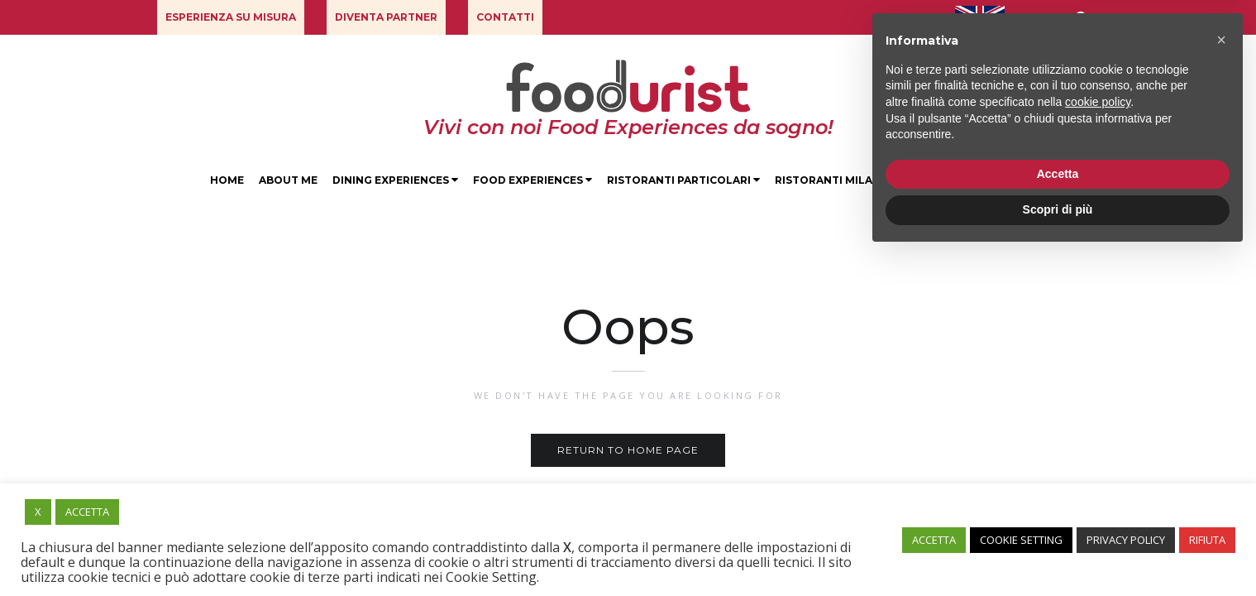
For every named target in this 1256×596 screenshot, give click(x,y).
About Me (288, 180)
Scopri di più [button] (1058, 550)
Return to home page (628, 450)
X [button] (38, 511)
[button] (230, 17)
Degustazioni (951, 180)
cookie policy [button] (1097, 442)
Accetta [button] (1058, 515)
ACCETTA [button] (87, 511)
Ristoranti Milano (832, 180)
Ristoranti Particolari (683, 180)
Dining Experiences (395, 180)
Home (227, 180)
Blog (1028, 180)
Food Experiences (532, 180)
